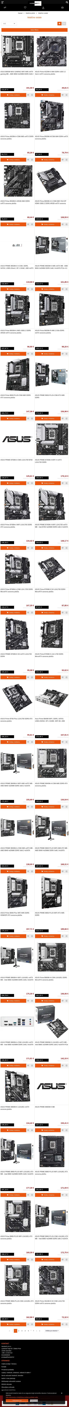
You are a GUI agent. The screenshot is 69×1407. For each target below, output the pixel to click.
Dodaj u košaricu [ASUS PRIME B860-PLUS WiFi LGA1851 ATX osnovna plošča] (47, 1195)
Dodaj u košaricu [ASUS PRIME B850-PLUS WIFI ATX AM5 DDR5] (47, 936)
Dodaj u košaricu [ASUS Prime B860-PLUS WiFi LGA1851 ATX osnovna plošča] (13, 1259)
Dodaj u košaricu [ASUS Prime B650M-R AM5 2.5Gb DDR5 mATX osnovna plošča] (47, 354)
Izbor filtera (34, 30)
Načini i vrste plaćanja (8, 1378)
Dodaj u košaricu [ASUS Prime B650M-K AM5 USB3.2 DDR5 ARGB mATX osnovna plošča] (13, 354)
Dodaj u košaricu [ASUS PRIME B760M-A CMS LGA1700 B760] (13, 483)
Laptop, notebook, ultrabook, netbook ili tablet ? (16, 1372)
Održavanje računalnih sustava (11, 1381)
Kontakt (3, 1367)
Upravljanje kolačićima (8, 1390)
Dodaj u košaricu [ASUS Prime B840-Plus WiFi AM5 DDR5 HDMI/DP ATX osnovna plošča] (13, 936)
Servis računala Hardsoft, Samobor (12, 1375)
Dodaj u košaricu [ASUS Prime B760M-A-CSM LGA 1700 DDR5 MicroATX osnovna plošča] (13, 612)
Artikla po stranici (51, 1331)
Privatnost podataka (7, 1369)
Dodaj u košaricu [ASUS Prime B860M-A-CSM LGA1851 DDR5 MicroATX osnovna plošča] (47, 1001)
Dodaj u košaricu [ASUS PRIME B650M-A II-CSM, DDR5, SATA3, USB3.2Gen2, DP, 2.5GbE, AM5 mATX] (13, 289)
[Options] (34, 1400)
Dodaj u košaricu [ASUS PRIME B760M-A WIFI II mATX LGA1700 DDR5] (47, 483)
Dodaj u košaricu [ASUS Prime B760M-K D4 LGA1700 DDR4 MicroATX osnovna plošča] (47, 612)
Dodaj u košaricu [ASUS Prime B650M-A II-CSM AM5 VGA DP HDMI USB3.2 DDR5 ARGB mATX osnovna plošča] (47, 224)
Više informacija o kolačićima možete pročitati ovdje (22, 1397)
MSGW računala (6, 1384)
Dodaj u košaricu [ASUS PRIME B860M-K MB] (47, 1130)
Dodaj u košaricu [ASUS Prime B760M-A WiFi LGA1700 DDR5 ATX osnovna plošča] (13, 548)
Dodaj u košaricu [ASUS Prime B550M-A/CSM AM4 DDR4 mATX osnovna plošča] (47, 160)
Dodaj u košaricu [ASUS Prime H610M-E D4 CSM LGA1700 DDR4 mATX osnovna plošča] (47, 1324)
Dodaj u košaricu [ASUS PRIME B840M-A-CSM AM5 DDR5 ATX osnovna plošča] (47, 807)
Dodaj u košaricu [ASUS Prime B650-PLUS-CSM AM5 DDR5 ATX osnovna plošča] (13, 418)
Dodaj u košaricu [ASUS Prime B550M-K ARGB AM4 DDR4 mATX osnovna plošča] (13, 224)
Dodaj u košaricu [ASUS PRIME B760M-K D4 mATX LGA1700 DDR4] (13, 677)
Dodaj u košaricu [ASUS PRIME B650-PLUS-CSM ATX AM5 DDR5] (47, 418)
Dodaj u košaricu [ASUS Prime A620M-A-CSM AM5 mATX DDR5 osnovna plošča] (13, 160)
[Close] (17, 1400)
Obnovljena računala (7, 1387)
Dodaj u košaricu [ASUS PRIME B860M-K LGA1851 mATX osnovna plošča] (13, 1130)
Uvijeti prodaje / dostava (8, 1364)
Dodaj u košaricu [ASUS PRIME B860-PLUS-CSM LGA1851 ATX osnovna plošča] (13, 1324)
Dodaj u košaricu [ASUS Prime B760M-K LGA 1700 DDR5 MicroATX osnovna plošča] (47, 677)
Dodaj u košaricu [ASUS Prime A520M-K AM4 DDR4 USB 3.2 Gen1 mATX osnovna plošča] (47, 95)
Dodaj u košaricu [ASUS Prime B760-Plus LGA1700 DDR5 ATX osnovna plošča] (13, 742)
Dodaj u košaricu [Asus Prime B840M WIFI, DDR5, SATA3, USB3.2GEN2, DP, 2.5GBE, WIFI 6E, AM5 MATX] (47, 742)
